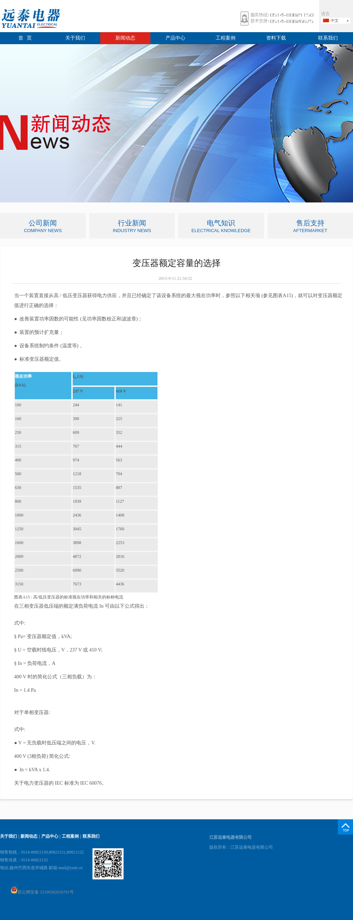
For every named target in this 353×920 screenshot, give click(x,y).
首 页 (25, 38)
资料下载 (276, 38)
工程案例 (225, 38)
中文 (335, 20)
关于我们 (75, 38)
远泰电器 (30, 19)
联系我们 (328, 38)
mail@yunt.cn (71, 867)
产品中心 (175, 38)
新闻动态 (125, 38)
